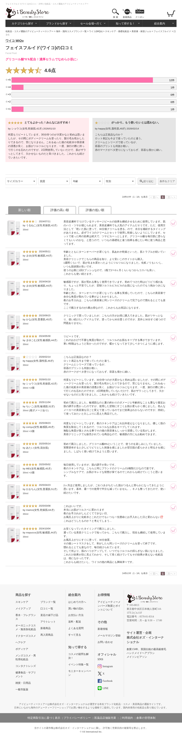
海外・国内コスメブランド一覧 (71, 31)
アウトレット (48, 621)
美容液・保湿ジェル (141, 31)
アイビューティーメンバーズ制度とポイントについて (109, 606)
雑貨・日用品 (23, 683)
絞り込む (148, 181)
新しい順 (24, 210)
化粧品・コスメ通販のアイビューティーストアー (29, 31)
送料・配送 (74, 621)
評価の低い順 (95, 210)
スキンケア (21, 602)
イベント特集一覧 (78, 664)
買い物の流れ (76, 608)
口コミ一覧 (46, 608)
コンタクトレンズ (25, 666)
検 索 (115, 17)
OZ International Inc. (92, 731)
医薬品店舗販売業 (105, 717)
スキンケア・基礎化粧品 (117, 31)
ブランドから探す (57, 23)
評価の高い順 (59, 210)
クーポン (139, 17)
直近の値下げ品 (49, 615)
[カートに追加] (173, 223)
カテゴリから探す (22, 23)
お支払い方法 (76, 615)
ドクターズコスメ (25, 636)
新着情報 (103, 629)
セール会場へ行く (91, 23)
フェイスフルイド (162, 31)
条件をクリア (167, 181)
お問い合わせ (105, 642)
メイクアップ (23, 608)
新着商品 (127, 17)
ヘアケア (20, 642)
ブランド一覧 (48, 602)
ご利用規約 (126, 717)
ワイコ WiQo (14, 40)
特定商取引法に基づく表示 (43, 717)
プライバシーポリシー (77, 717)
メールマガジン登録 (109, 635)
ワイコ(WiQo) (95, 31)
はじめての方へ (77, 602)
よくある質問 (76, 628)
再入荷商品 (46, 634)
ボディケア (21, 649)
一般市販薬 (21, 689)
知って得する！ (125, 23)
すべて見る (74, 634)
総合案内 (159, 23)
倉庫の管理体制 (145, 717)
